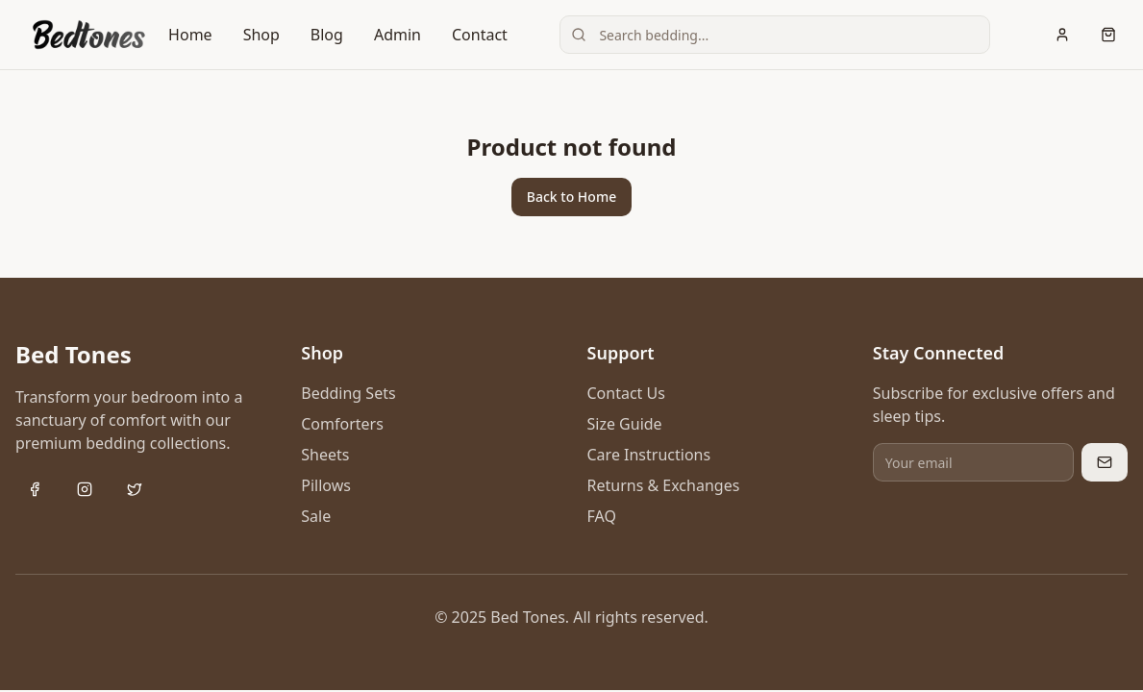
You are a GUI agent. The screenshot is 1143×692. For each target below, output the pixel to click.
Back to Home (571, 196)
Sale (316, 516)
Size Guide (624, 423)
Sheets (325, 454)
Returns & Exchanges (663, 485)
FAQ (601, 516)
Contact (480, 34)
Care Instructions (649, 454)
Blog (327, 34)
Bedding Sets (348, 393)
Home (190, 34)
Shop (261, 34)
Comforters (342, 423)
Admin (397, 34)
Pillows (326, 485)
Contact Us (626, 393)
